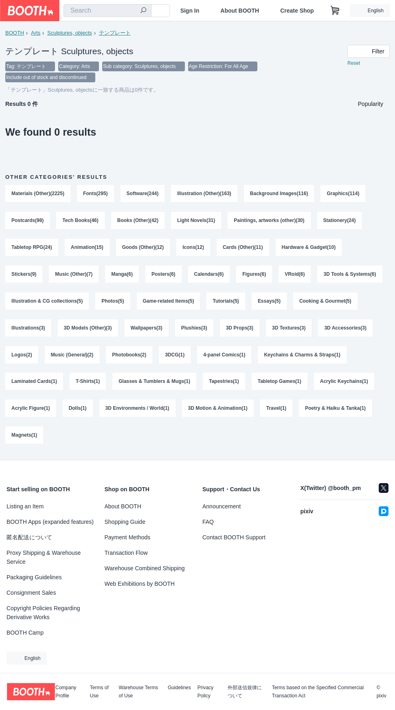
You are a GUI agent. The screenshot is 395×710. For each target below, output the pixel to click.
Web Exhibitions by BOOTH (140, 583)
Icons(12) (193, 248)
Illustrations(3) (28, 329)
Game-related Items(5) (168, 302)
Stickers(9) (23, 275)
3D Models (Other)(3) (88, 329)
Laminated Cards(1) (34, 382)
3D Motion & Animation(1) (218, 409)
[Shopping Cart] (335, 10)
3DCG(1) (174, 355)
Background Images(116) (279, 194)
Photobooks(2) (129, 355)
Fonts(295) (95, 194)
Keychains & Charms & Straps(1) (302, 355)
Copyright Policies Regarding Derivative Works (43, 612)
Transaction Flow (126, 553)
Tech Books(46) (80, 221)
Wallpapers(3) (146, 329)
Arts (35, 33)
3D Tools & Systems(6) (350, 275)
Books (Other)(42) (137, 221)
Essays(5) (269, 302)
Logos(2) (21, 355)
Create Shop (297, 10)
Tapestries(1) (224, 382)
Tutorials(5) (226, 302)
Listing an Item (25, 506)
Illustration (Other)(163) (204, 194)
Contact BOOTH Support (234, 537)
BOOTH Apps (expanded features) (50, 522)
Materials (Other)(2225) (37, 194)
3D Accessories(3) (346, 329)
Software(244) (143, 194)
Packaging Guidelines (34, 577)
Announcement (221, 506)
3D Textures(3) (288, 329)
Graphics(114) (343, 194)
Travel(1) (276, 409)
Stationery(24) (339, 221)
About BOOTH (239, 10)
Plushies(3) (194, 329)
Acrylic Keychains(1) (344, 382)
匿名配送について (29, 537)
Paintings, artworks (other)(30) (269, 221)
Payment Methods (128, 537)
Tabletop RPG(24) (31, 248)
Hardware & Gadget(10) (309, 248)
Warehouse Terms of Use (138, 691)
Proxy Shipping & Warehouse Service (44, 557)
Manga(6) (122, 275)
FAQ (208, 522)
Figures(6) (254, 275)
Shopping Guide (125, 522)
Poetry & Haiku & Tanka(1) (335, 409)
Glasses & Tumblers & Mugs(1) (154, 382)
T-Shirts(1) (88, 382)
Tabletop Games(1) (279, 382)
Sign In (190, 10)
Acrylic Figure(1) (30, 409)
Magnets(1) (24, 436)
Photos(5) (112, 302)
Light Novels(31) (196, 221)
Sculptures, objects (69, 33)
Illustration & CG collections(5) (47, 302)
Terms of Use (99, 691)
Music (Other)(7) (73, 275)
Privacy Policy (205, 691)
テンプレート (115, 33)
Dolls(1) (78, 409)
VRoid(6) (295, 275)
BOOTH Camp (25, 632)
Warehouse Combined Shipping (145, 568)
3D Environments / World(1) (137, 409)
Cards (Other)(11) (243, 248)
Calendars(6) (209, 275)
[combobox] (107, 10)
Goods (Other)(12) (143, 248)
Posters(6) (163, 275)
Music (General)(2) (72, 355)
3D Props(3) (239, 329)
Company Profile (65, 691)
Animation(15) (87, 248)
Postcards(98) (27, 221)
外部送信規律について (245, 691)
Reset (353, 63)
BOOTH (14, 33)
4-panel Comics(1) (224, 355)
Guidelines (179, 687)
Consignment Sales (31, 592)
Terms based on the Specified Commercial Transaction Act (318, 691)
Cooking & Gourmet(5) (325, 302)
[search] (143, 11)
